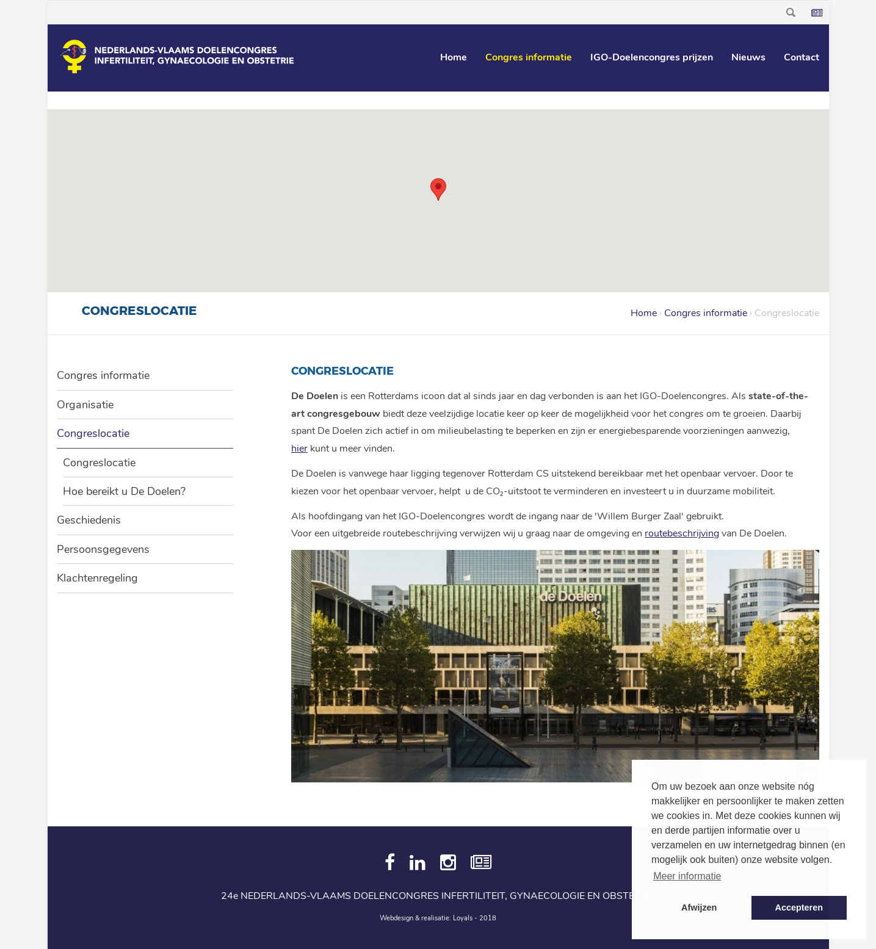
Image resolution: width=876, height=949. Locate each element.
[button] (438, 189)
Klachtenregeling (97, 578)
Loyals (462, 918)
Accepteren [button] (799, 907)
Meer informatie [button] (687, 876)
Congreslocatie (93, 433)
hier (299, 448)
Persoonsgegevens (103, 549)
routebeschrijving (682, 533)
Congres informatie (528, 57)
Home (453, 57)
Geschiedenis (89, 520)
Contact (801, 57)
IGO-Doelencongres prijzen (651, 57)
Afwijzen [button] (699, 907)
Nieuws (748, 57)
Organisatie (85, 404)
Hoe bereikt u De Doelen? (124, 491)
